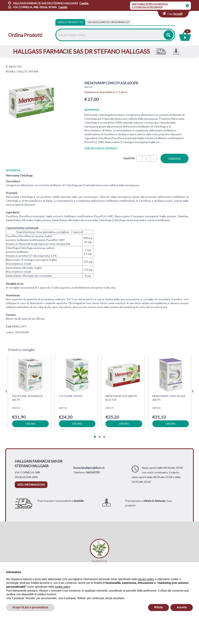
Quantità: (129, 158)
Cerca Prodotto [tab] (70, 22)
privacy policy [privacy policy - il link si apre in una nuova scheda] (146, 579)
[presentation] (6, 391)
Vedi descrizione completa (101, 147)
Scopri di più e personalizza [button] (30, 607)
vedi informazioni (31, 484)
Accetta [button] (182, 607)
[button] (95, 437)
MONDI (10, 71)
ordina (174, 158)
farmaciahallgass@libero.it (89, 467)
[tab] (109, 22)
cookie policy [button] (62, 586)
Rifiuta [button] (158, 607)
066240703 (93, 472)
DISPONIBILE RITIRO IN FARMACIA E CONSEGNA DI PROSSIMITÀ (150, 6)
